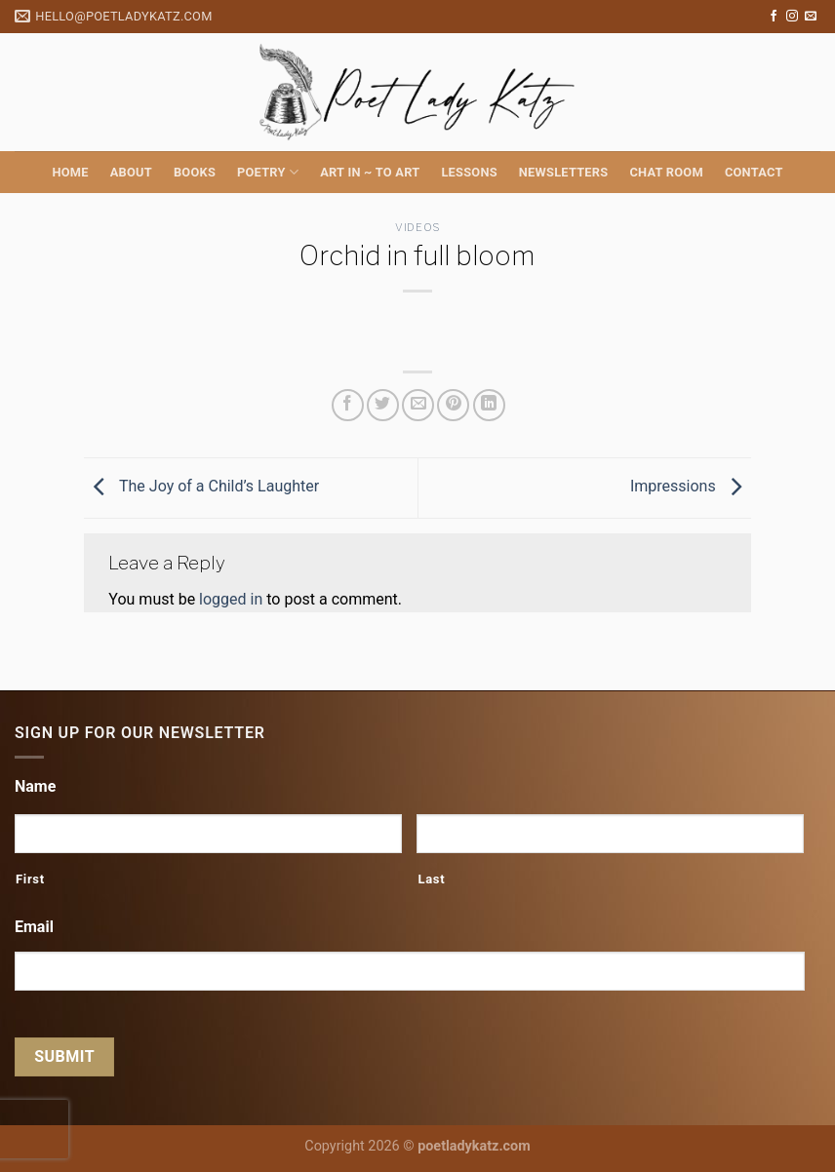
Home (70, 172)
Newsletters (564, 172)
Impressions (690, 486)
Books (195, 172)
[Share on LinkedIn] (489, 405)
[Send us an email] (810, 16)
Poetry (267, 172)
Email (34, 927)
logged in (230, 599)
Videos (417, 227)
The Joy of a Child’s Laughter (201, 486)
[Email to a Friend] (418, 405)
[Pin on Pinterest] (453, 405)
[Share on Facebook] (348, 405)
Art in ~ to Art (369, 172)
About (131, 172)
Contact (754, 172)
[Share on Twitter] (383, 405)
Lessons (469, 172)
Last (431, 879)
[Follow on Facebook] (773, 16)
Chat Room (665, 172)
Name (35, 786)
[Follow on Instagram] (792, 16)
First (30, 879)
